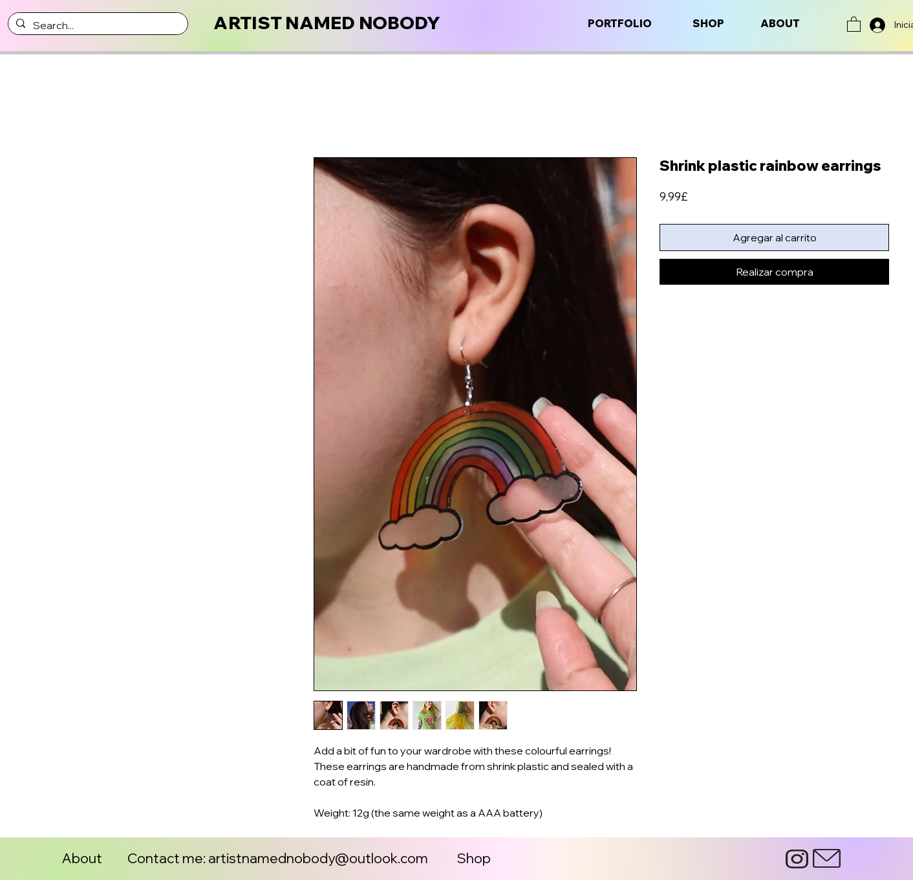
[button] (854, 24)
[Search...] (96, 25)
